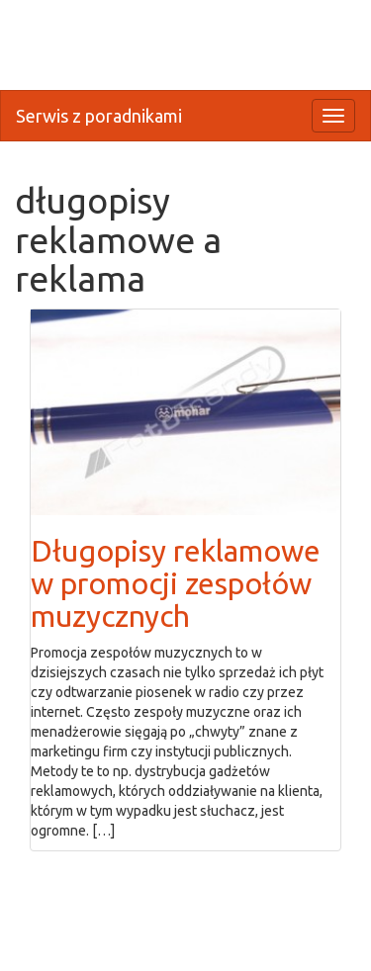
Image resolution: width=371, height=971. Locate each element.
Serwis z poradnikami (99, 116)
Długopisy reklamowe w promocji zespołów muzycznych (176, 583)
